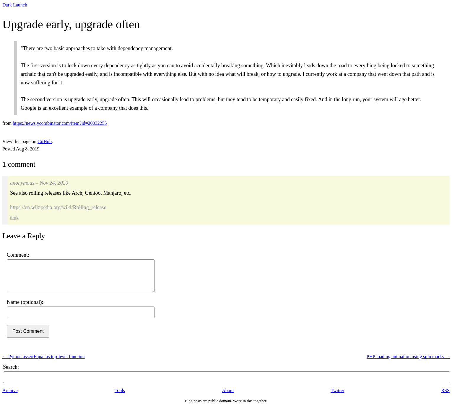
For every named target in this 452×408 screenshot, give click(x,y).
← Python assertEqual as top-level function (43, 356)
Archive (10, 390)
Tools (120, 390)
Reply (14, 218)
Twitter (337, 390)
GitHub (45, 141)
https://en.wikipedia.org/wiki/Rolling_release (58, 207)
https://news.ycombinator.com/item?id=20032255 (60, 123)
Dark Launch (14, 4)
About (228, 390)
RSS (445, 390)
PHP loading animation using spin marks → (408, 356)
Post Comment (28, 331)
